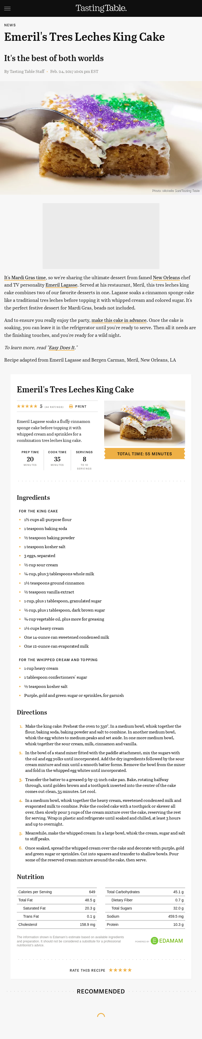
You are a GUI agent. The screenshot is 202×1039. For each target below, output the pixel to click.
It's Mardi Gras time (25, 277)
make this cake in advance (119, 320)
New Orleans (166, 277)
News (10, 25)
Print (78, 406)
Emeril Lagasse (61, 284)
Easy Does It (61, 347)
